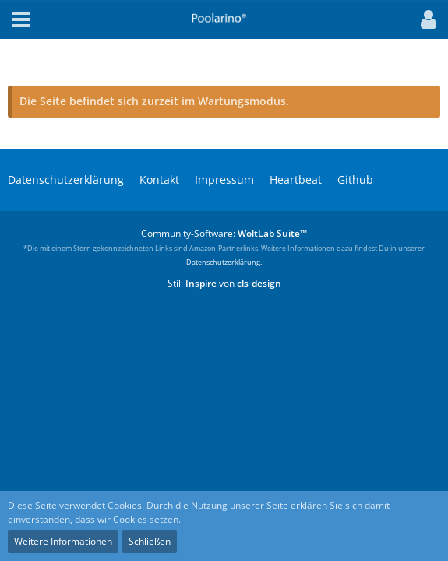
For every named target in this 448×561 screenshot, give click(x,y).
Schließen (150, 541)
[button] (424, 19)
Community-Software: (224, 233)
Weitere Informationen (63, 541)
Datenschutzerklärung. (224, 262)
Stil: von (224, 283)
